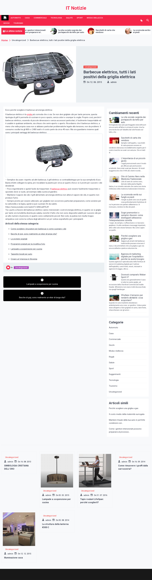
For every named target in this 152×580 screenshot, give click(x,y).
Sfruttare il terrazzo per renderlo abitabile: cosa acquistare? (132, 298)
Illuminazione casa (13, 557)
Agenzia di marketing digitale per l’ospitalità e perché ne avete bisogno (132, 256)
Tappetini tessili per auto (21, 254)
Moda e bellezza (95, 18)
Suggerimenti (114, 374)
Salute (69, 18)
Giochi (6, 23)
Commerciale (40, 18)
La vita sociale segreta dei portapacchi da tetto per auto (82, 31)
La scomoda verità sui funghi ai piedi (131, 195)
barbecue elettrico (59, 189)
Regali (111, 357)
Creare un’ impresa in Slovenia (24, 259)
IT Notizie (76, 8)
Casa (27, 18)
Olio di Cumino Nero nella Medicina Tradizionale (133, 177)
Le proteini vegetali (19, 239)
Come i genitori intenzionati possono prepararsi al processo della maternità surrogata (43, 31)
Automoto (16, 18)
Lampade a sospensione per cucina (26, 249)
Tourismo (18, 23)
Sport (80, 18)
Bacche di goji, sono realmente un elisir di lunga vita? (34, 234)
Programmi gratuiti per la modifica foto (28, 244)
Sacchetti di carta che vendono (116, 31)
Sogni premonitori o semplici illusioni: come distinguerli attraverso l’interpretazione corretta (126, 216)
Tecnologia (56, 18)
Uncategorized (90, 67)
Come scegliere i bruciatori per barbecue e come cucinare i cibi (38, 229)
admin (114, 82)
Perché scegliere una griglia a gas (131, 237)
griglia (29, 114)
